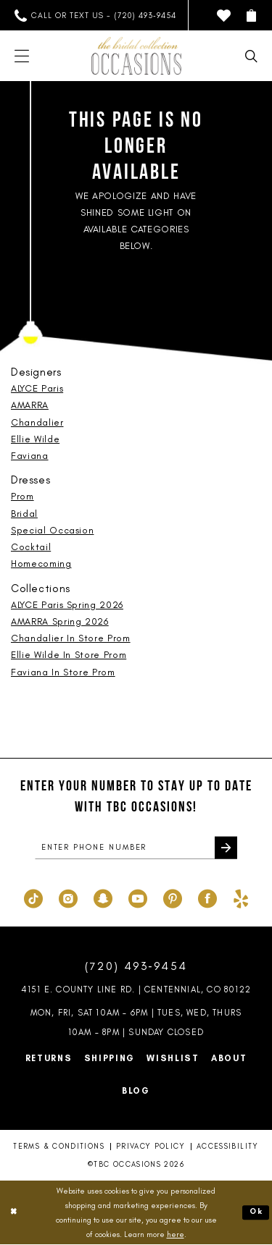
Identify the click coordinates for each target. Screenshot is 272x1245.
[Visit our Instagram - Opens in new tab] (68, 897)
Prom (22, 496)
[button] (251, 15)
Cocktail (31, 546)
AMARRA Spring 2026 (60, 621)
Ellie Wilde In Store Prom (68, 654)
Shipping (110, 1059)
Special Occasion (52, 530)
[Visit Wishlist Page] (224, 15)
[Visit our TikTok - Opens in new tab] (33, 897)
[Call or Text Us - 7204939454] (95, 15)
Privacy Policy (150, 1147)
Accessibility (228, 1147)
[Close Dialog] (14, 1213)
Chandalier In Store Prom (71, 638)
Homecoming (41, 563)
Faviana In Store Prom (63, 672)
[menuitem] (95, 15)
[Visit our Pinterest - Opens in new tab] (172, 897)
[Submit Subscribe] (225, 848)
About (229, 1059)
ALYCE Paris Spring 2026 (67, 604)
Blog (136, 1091)
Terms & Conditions (58, 1147)
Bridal (24, 513)
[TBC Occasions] (136, 56)
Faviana (30, 455)
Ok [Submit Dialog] (256, 1213)
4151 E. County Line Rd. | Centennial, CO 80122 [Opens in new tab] (136, 990)
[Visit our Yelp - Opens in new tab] (241, 897)
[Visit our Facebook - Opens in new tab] (207, 897)
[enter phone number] (136, 848)
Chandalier (37, 422)
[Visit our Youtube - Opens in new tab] (138, 897)
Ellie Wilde (35, 439)
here (175, 1235)
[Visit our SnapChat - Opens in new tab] (103, 897)
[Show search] (251, 56)
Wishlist (173, 1059)
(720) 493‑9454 (136, 967)
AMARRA (30, 405)
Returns (49, 1059)
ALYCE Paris (37, 388)
